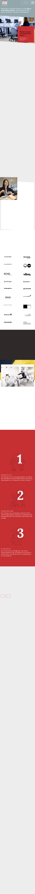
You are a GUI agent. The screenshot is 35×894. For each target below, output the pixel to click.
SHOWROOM (26, 2)
